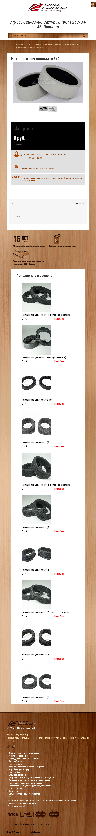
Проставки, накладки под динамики (48, 45)
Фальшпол (14, 791)
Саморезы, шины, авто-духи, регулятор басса (30, 786)
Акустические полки (18, 756)
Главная (19, 45)
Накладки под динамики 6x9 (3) (35, 442)
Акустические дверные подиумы (24, 753)
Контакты (44, 824)
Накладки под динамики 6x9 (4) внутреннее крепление (46, 485)
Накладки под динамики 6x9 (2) (35, 654)
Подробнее (59, 319)
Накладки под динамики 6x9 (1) (35, 697)
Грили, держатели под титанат (23, 758)
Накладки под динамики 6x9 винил (37, 400)
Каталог (28, 45)
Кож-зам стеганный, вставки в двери (26, 767)
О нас (14, 824)
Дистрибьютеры (16, 761)
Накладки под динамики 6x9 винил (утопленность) (44, 357)
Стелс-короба (15, 788)
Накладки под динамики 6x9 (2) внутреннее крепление (46, 612)
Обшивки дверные (17, 775)
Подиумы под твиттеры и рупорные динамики (31, 780)
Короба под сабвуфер (19, 769)
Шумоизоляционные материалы (24, 794)
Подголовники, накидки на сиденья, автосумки (31, 777)
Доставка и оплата (29, 824)
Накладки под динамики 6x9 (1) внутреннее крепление (46, 315)
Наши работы (15, 772)
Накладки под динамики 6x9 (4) (35, 569)
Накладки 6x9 (70, 45)
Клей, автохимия (17, 764)
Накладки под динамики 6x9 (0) (35, 527)
